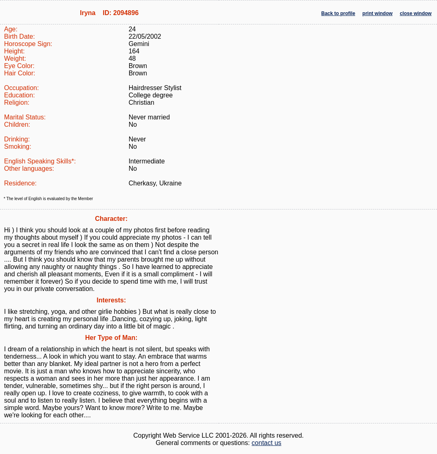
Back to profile (338, 13)
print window (377, 13)
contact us (266, 442)
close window (416, 13)
